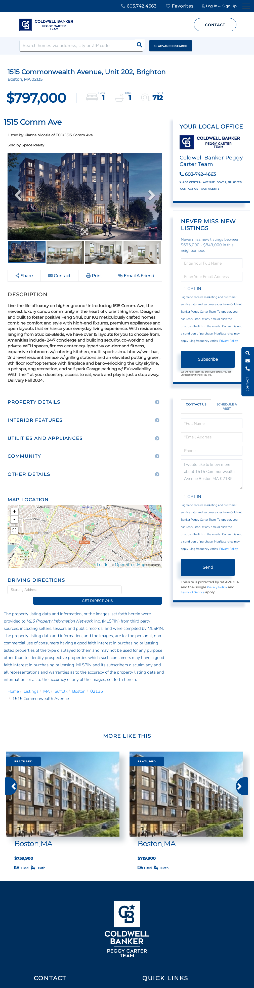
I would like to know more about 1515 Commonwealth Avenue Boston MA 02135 (211, 474)
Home (13, 683)
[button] (137, 45)
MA (46, 683)
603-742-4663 (200, 174)
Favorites (179, 6)
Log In (211, 6)
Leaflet (103, 564)
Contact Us (189, 188)
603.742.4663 (138, 6)
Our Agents (210, 188)
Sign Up (229, 6)
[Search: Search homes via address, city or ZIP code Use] (81, 46)
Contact (215, 25)
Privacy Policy (228, 341)
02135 (96, 683)
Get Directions (143, 590)
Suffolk (61, 683)
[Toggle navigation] (246, 5)
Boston (79, 683)
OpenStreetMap (130, 564)
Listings (31, 683)
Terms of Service (192, 592)
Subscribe (208, 359)
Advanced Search (172, 46)
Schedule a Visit (227, 406)
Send (208, 567)
